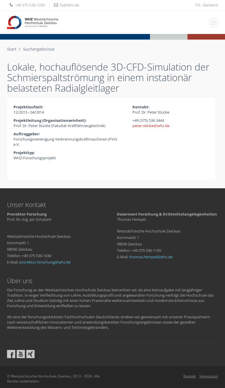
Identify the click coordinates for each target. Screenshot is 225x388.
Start (11, 49)
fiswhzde (69, 5)
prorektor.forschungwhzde (45, 262)
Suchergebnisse (38, 49)
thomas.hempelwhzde (151, 256)
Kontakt (189, 376)
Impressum (209, 376)
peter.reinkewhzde (150, 125)
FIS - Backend (206, 5)
